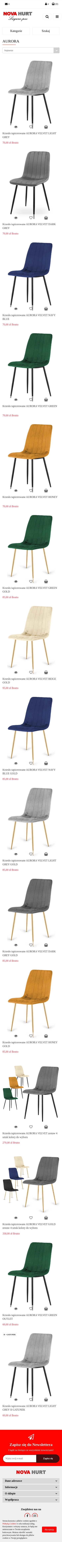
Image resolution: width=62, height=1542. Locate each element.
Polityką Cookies (9, 1524)
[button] (55, 4)
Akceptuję (49, 1529)
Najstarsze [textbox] (8, 50)
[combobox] (31, 50)
